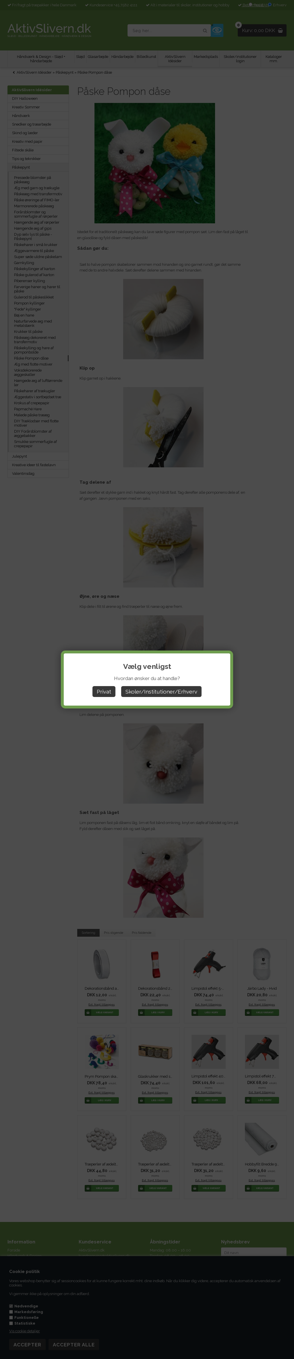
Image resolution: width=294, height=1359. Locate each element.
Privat (104, 691)
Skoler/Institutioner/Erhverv (161, 691)
